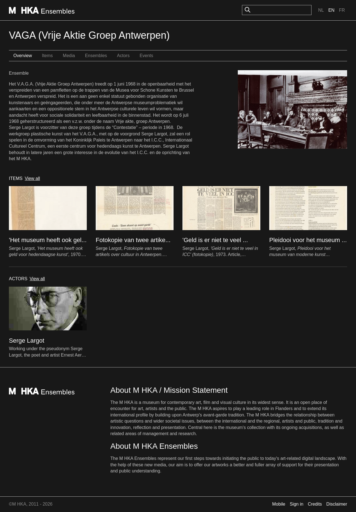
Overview (22, 55)
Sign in (296, 504)
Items (47, 55)
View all (32, 178)
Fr (342, 10)
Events (146, 55)
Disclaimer (336, 504)
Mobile (278, 504)
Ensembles (96, 55)
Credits (315, 504)
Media (69, 55)
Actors (123, 55)
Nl (321, 10)
